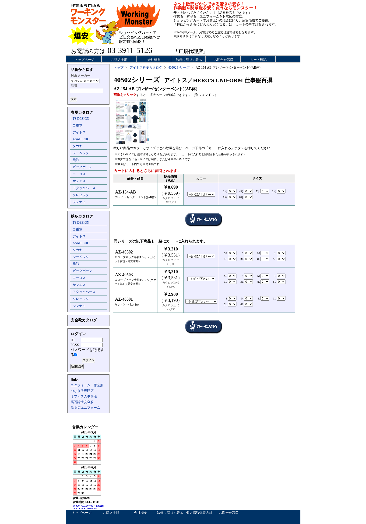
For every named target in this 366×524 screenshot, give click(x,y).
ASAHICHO (81, 139)
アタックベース (84, 188)
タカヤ (77, 146)
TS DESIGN (81, 118)
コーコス (79, 174)
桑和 (76, 160)
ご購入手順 (119, 59)
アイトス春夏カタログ (146, 67)
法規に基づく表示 (189, 59)
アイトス (79, 132)
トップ (118, 67)
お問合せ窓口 (223, 59)
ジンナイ (79, 202)
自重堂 (77, 125)
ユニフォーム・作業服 (87, 385)
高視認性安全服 (82, 402)
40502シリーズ (179, 67)
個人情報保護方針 (199, 512)
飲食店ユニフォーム (85, 407)
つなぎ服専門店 (82, 391)
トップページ (84, 59)
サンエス (79, 181)
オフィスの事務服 (84, 396)
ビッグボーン (82, 167)
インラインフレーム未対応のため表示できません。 (88, 467)
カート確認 (258, 59)
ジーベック (81, 153)
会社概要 (154, 59)
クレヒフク (81, 195)
